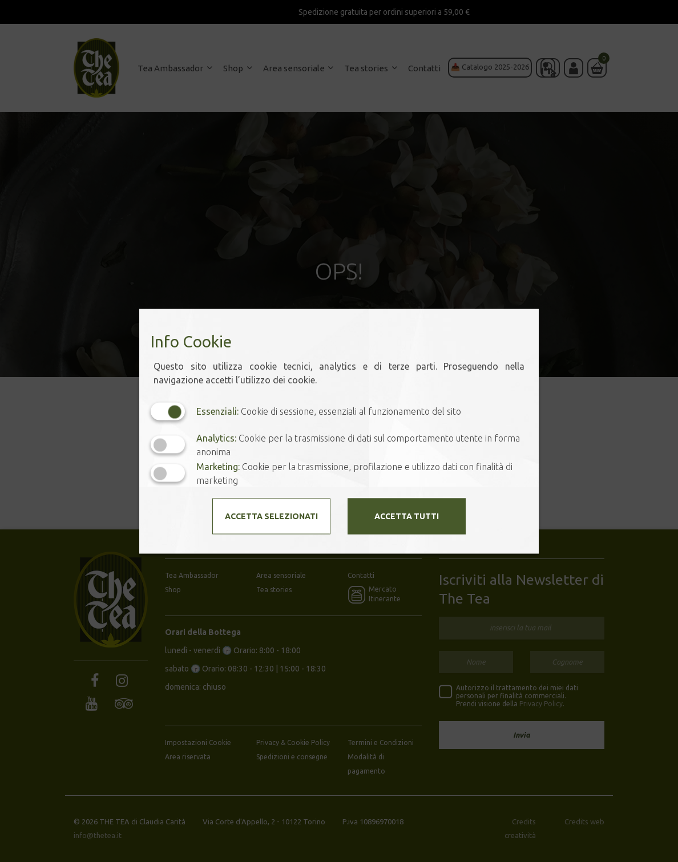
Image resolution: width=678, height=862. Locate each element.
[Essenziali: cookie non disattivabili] (168, 411)
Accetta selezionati (271, 515)
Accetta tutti (406, 515)
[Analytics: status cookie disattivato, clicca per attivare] (168, 445)
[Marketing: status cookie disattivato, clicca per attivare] (168, 473)
